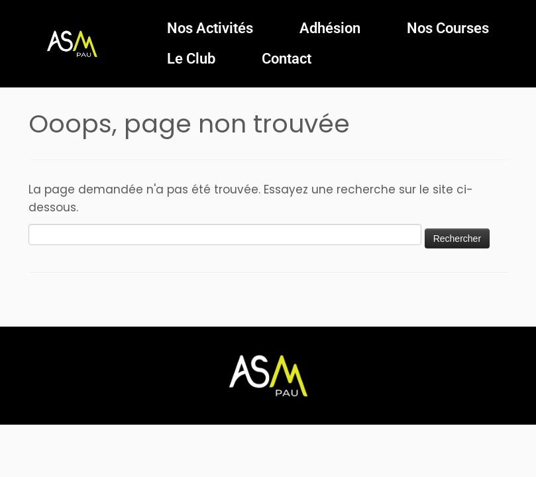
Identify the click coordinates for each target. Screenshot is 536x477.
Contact (286, 58)
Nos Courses (448, 28)
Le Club (191, 58)
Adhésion (329, 28)
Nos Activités (210, 28)
